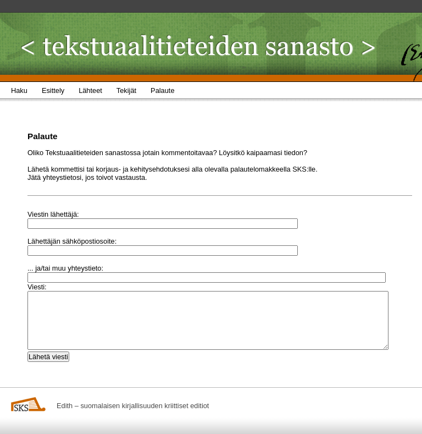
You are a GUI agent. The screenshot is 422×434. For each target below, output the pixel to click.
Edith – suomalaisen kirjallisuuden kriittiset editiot (133, 406)
